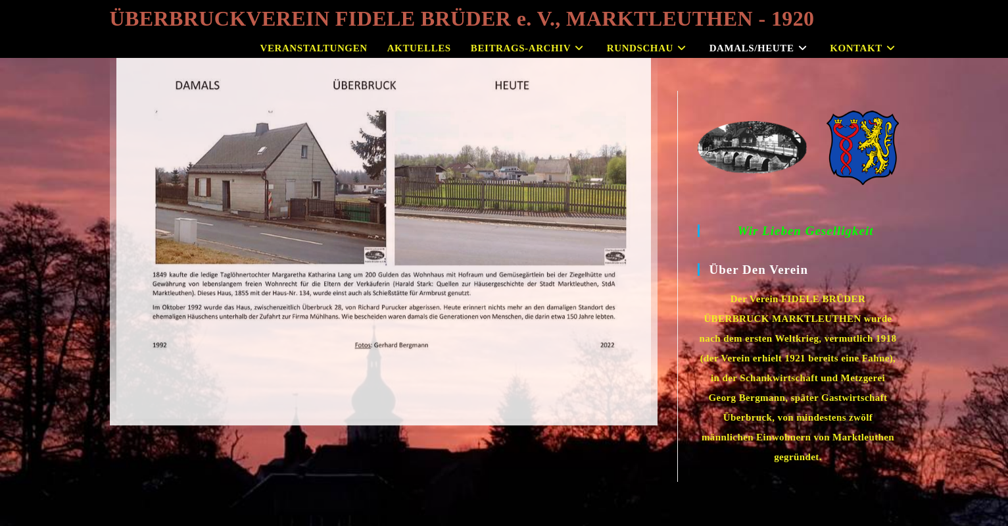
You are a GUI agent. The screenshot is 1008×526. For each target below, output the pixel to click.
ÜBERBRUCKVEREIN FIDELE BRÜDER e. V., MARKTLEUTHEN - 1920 (462, 18)
